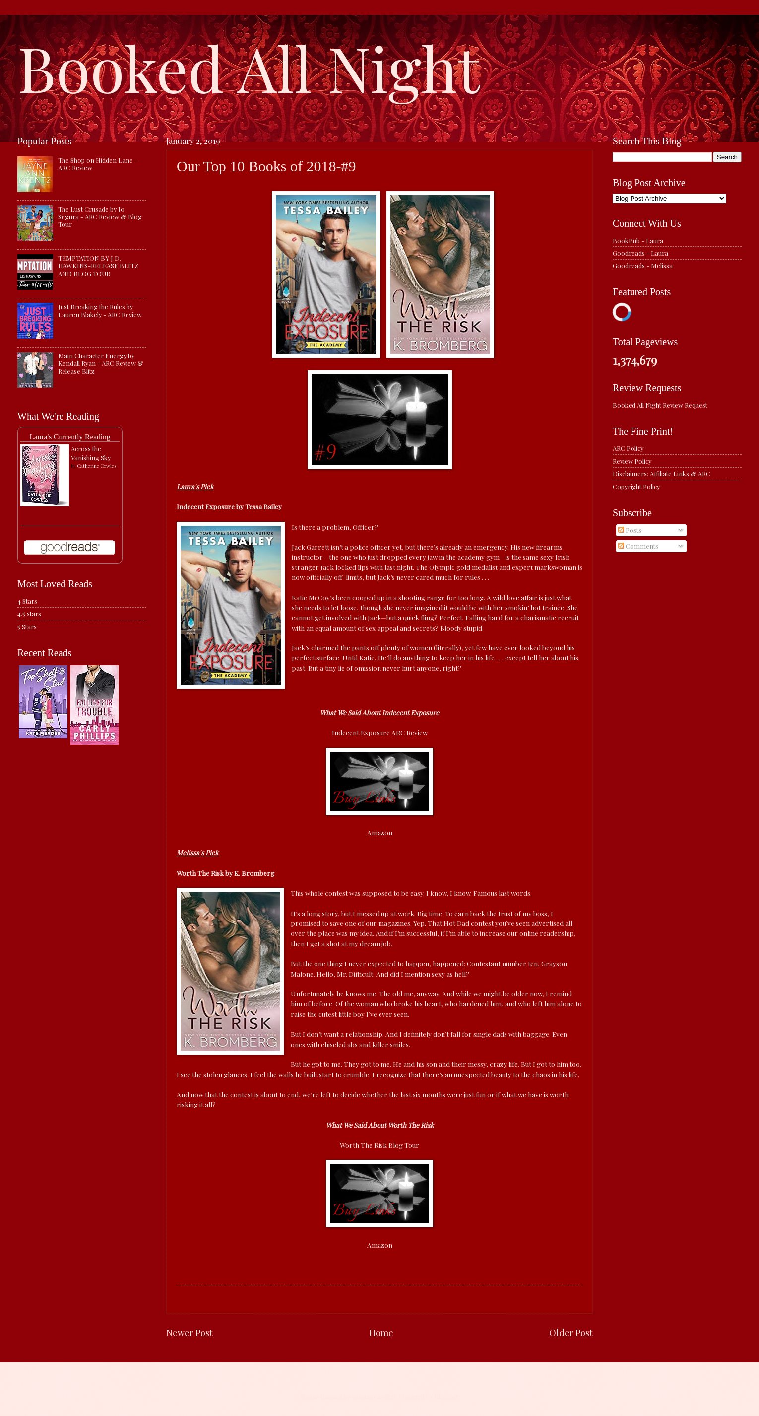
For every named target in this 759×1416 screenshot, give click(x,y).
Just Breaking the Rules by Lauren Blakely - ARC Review (100, 310)
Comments (638, 546)
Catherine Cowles (96, 465)
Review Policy (632, 461)
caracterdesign (373, 1396)
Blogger (446, 1396)
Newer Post (189, 1332)
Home (381, 1332)
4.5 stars (29, 613)
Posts (629, 530)
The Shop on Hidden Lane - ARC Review (97, 164)
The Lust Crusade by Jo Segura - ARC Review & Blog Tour (100, 216)
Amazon (379, 832)
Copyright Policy (636, 486)
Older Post (571, 1332)
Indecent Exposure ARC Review (380, 732)
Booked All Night (248, 67)
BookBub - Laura (638, 240)
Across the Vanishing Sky (91, 453)
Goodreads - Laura (640, 253)
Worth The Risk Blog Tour (379, 1144)
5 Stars (27, 626)
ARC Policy (628, 448)
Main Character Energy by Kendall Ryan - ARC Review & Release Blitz (100, 363)
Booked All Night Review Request (660, 405)
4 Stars (27, 601)
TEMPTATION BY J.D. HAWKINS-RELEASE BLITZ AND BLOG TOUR (98, 266)
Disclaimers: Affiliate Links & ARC (661, 473)
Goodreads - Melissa (643, 265)
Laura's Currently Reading (69, 436)
